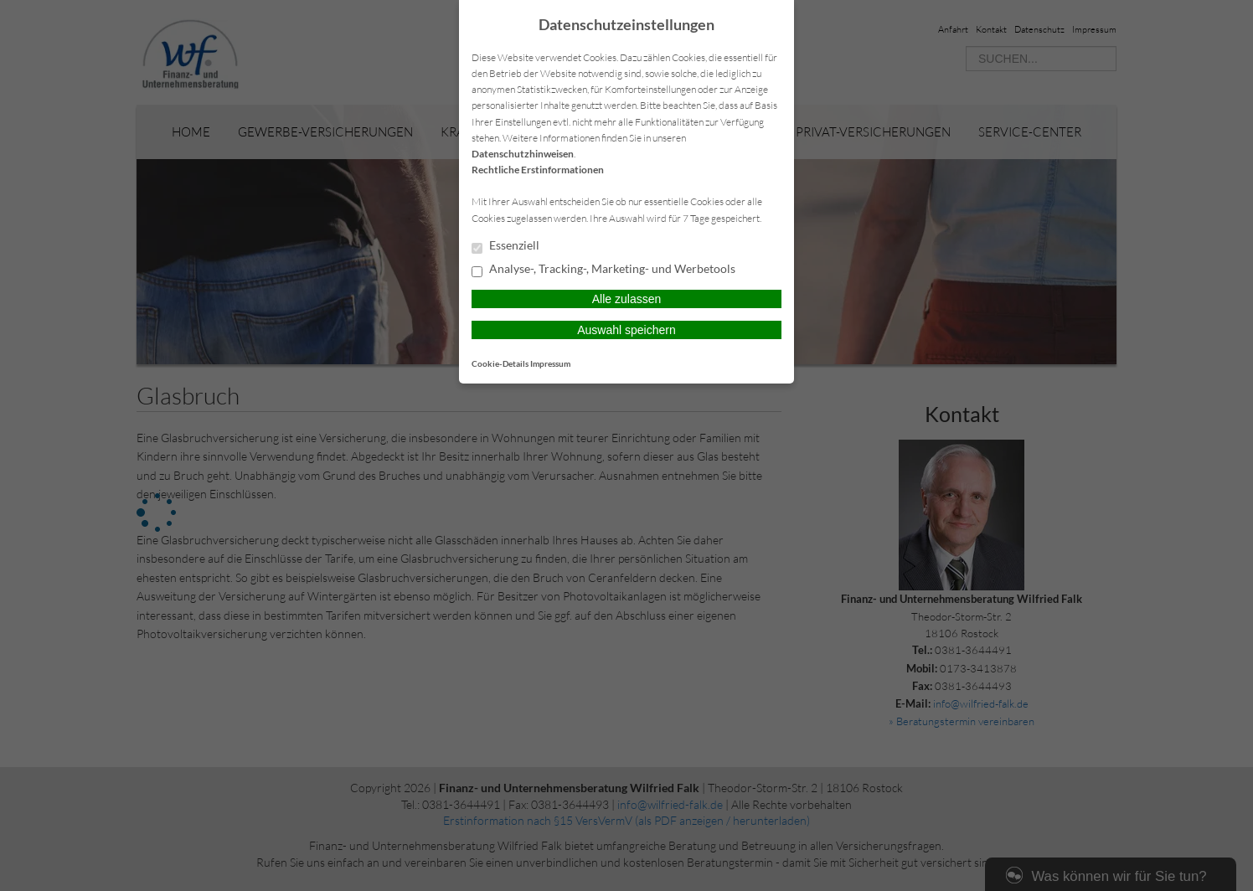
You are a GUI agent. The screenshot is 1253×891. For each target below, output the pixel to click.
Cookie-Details (500, 363)
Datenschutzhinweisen (523, 153)
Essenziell (505, 246)
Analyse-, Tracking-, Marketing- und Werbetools (603, 269)
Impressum (550, 363)
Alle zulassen (627, 299)
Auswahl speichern (626, 330)
